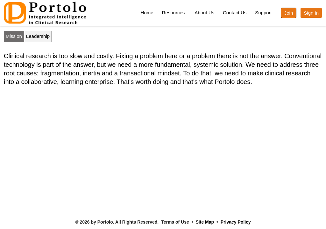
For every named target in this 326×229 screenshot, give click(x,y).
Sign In (311, 13)
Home (147, 12)
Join (288, 13)
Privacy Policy (236, 222)
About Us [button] (204, 12)
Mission (14, 36)
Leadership (38, 36)
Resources (173, 12)
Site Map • (207, 222)
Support (263, 12)
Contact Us (234, 12)
